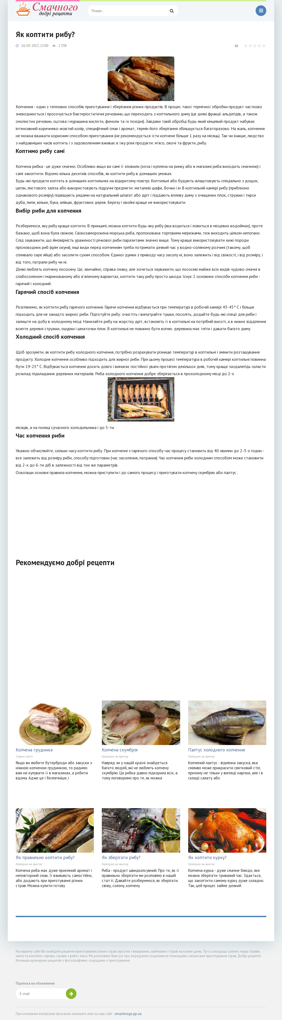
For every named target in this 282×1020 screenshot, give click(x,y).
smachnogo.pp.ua (128, 1013)
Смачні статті (24, 756)
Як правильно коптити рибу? (45, 857)
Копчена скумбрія (120, 750)
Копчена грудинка (34, 750)
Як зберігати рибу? (121, 857)
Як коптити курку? (207, 857)
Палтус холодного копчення (216, 750)
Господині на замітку (115, 756)
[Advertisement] (141, 513)
